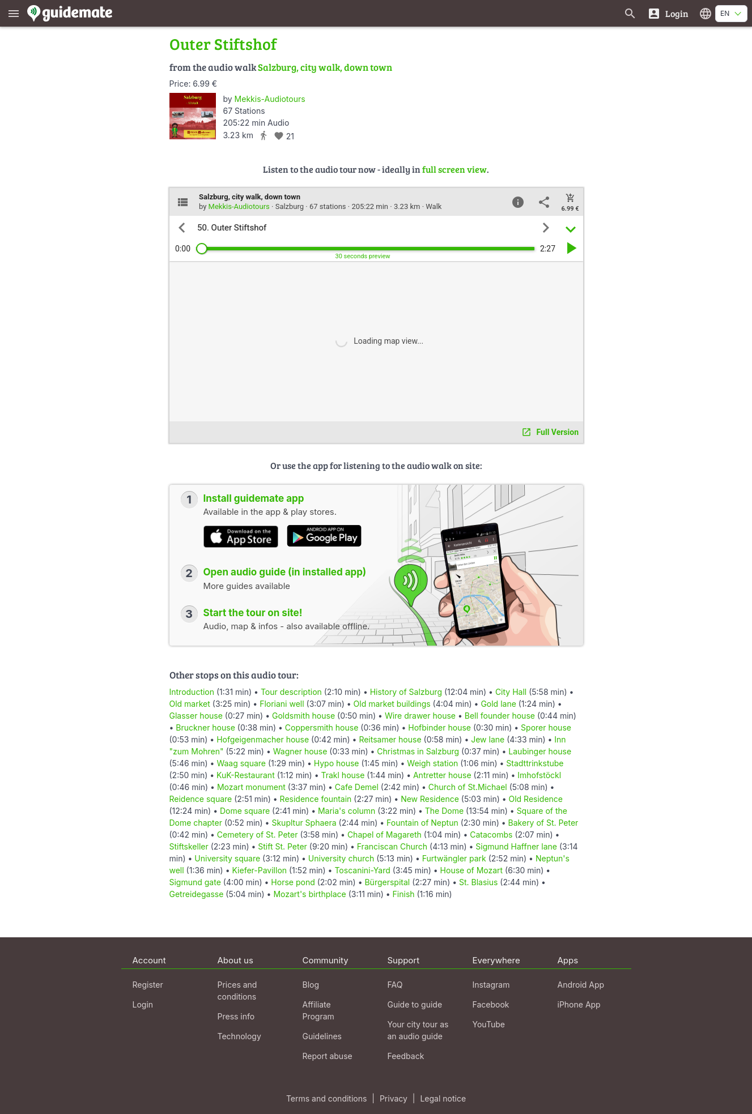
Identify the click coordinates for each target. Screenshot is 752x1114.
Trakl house (342, 775)
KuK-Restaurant (245, 775)
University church (341, 858)
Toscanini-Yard (362, 870)
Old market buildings (392, 703)
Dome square (245, 811)
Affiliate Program (318, 1010)
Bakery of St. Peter (543, 822)
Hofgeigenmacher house (262, 739)
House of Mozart (471, 870)
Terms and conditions (326, 1098)
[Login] (668, 13)
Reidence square (200, 799)
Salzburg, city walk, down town (325, 67)
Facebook (491, 1004)
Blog (311, 984)
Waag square (241, 763)
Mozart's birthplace (309, 894)
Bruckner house (205, 727)
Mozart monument (251, 787)
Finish (404, 894)
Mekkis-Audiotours (270, 99)
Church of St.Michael (467, 787)
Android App (581, 984)
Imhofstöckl (539, 775)
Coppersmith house (322, 727)
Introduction (192, 692)
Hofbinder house (439, 727)
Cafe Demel (357, 787)
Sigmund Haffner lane (516, 846)
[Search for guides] (630, 13)
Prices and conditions (237, 990)
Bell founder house (500, 715)
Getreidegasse (196, 894)
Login (143, 1004)
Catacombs (491, 834)
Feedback (406, 1056)
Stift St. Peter (282, 846)
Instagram (491, 984)
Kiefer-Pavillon (259, 870)
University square (227, 858)
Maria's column (346, 811)
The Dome (444, 811)
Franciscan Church (392, 846)
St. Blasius (478, 882)
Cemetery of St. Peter (257, 834)
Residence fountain (316, 799)
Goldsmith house (303, 715)
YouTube (489, 1024)
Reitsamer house (390, 739)
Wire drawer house (420, 715)
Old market (189, 703)
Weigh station (432, 763)
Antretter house (442, 775)
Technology (239, 1036)
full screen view (454, 169)
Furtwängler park (454, 858)
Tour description (291, 692)
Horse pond (293, 882)
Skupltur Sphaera (303, 822)
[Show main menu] (13, 13)
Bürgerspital (387, 882)
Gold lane (498, 703)
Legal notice (443, 1098)
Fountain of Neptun (422, 822)
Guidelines (322, 1036)
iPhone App (579, 1004)
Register (148, 984)
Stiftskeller (189, 846)
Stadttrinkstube (534, 763)
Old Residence (536, 799)
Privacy (393, 1098)
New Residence (430, 799)
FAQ (395, 984)
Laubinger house (539, 751)
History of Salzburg (406, 692)
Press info (236, 1016)
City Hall (510, 692)
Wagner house (300, 751)
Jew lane (487, 739)
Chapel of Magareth (384, 834)
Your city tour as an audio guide (418, 1030)
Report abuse (327, 1056)
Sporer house (546, 727)
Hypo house (336, 763)
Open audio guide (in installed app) (285, 572)
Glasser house (196, 715)
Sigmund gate (195, 882)
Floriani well (282, 703)
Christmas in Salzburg (418, 751)
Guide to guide (415, 1004)
